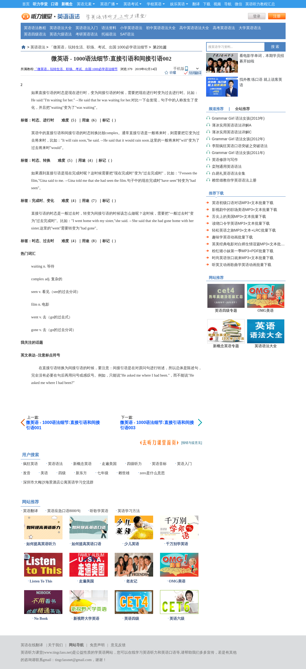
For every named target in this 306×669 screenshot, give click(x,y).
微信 (238, 4)
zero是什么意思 (152, 473)
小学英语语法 (131, 28)
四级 (62, 473)
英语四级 (131, 619)
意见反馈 (118, 645)
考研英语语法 (87, 34)
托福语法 (108, 34)
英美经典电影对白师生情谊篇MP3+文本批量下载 (252, 244)
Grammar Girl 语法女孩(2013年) (238, 118)
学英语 (100, 652)
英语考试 (132, 4)
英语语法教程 (35, 28)
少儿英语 (131, 544)
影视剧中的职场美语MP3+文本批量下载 (244, 209)
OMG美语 (177, 581)
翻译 (196, 4)
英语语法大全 (61, 28)
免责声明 (97, 645)
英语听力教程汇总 (260, 4)
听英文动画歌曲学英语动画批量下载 (241, 265)
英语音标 (159, 464)
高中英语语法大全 (194, 28)
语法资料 (108, 28)
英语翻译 (30, 511)
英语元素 (86, 4)
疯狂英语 (30, 464)
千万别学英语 (177, 544)
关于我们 (55, 645)
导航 (228, 4)
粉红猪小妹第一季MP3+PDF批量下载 (243, 251)
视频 (217, 4)
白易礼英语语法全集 (228, 173)
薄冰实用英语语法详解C (232, 132)
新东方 (81, 473)
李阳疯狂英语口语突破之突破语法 (240, 146)
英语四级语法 (35, 34)
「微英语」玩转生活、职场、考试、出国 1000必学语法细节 (99, 47)
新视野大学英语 (86, 619)
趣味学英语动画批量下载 (232, 237)
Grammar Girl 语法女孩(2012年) (238, 139)
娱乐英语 (179, 4)
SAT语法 (127, 34)
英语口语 (168, 652)
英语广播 (109, 4)
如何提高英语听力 (41, 544)
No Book (41, 619)
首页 (26, 4)
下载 (206, 4)
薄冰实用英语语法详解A (231, 125)
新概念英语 (82, 464)
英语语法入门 (87, 28)
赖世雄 (124, 473)
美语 (44, 473)
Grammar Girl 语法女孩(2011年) (238, 153)
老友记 (131, 581)
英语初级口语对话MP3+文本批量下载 (243, 203)
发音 (26, 473)
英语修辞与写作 (225, 159)
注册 (277, 16)
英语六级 (177, 619)
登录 (256, 16)
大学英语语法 (250, 28)
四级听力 (134, 464)
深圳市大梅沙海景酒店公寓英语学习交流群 (58, 482)
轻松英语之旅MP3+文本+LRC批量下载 (244, 230)
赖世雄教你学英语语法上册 (234, 180)
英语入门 (184, 464)
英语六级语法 (61, 34)
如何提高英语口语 (86, 544)
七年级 (102, 473)
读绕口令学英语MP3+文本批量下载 (241, 223)
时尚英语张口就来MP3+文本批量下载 (243, 258)
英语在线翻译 (32, 645)
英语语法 (37, 47)
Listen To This (41, 581)
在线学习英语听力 (143, 652)
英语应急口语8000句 (64, 511)
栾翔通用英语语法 (227, 166)
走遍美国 (109, 464)
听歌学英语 (99, 511)
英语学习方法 (129, 511)
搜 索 (275, 47)
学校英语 (156, 4)
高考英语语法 (224, 28)
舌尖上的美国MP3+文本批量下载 (239, 216)
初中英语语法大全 (161, 28)
